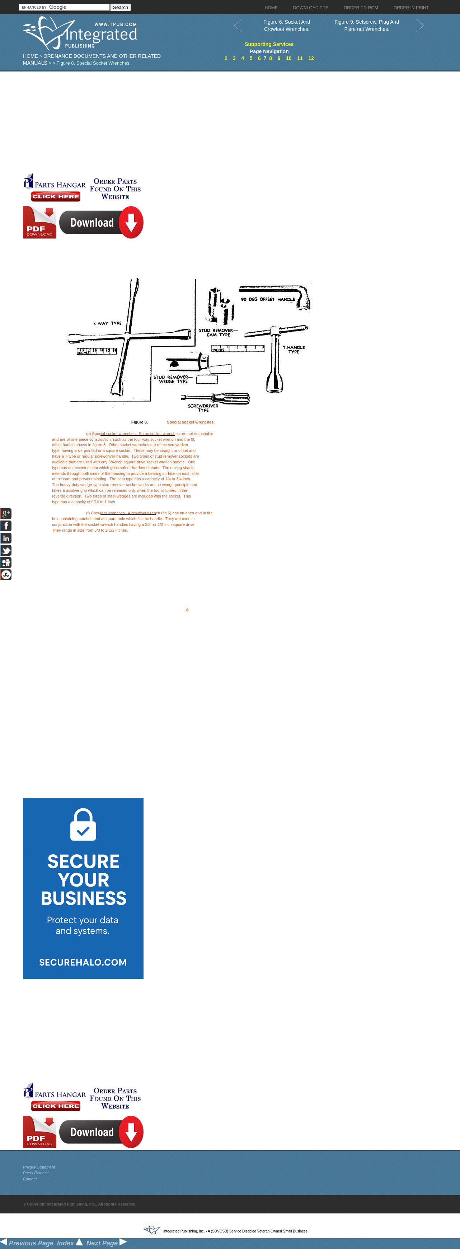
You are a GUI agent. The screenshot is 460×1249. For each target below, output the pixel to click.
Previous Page (26, 1243)
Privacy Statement (39, 1167)
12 (311, 58)
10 (289, 58)
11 (300, 58)
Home (30, 56)
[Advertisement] (175, 121)
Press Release (36, 1173)
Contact (30, 1179)
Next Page (106, 1243)
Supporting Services (269, 44)
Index (70, 1243)
